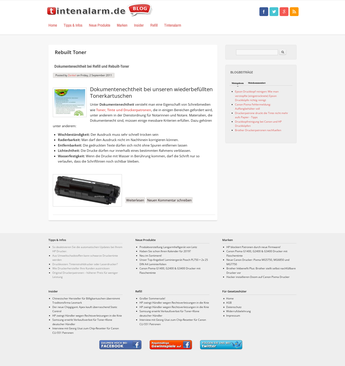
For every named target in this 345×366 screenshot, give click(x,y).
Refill (154, 25)
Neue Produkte (99, 25)
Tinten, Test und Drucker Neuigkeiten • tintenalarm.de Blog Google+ (284, 11)
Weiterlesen (135, 200)
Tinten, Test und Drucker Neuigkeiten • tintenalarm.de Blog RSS (294, 11)
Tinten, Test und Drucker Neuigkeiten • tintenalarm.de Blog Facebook (263, 11)
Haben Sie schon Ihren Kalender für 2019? (165, 251)
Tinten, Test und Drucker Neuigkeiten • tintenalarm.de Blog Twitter (274, 11)
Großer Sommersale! (152, 298)
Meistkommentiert (256, 83)
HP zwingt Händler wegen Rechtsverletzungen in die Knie (87, 315)
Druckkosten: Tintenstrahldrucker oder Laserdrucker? (85, 264)
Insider (139, 25)
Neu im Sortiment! (150, 255)
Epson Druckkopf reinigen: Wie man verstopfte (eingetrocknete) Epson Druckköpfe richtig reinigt (257, 96)
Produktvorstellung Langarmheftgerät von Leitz (168, 247)
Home (52, 25)
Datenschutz (234, 307)
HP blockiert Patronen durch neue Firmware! (253, 247)
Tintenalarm (172, 25)
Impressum (233, 315)
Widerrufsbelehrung (238, 311)
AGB (229, 302)
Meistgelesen (238, 83)
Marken (122, 25)
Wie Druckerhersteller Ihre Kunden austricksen (81, 268)
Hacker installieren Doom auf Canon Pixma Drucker (258, 277)
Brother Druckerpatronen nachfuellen (258, 130)
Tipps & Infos (73, 25)
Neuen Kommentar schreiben (169, 200)
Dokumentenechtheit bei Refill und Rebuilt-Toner (91, 66)
